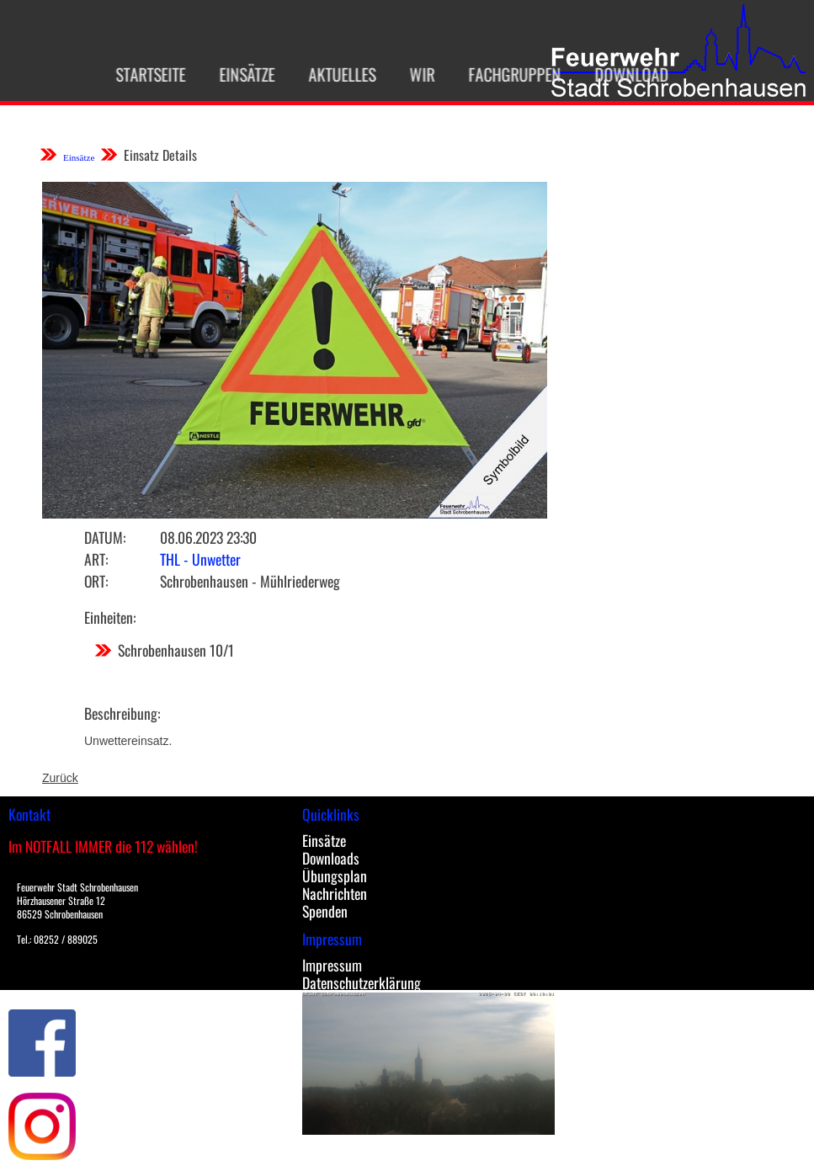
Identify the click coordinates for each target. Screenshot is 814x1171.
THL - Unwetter (200, 559)
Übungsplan (334, 875)
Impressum (332, 965)
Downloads (330, 858)
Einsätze (239, 74)
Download (624, 74)
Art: (96, 559)
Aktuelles (334, 74)
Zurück (60, 778)
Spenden (325, 911)
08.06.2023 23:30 (208, 537)
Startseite (143, 74)
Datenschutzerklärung (361, 982)
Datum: (104, 537)
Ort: (96, 581)
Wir (414, 74)
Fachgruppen (506, 74)
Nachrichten (334, 893)
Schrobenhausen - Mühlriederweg (250, 581)
